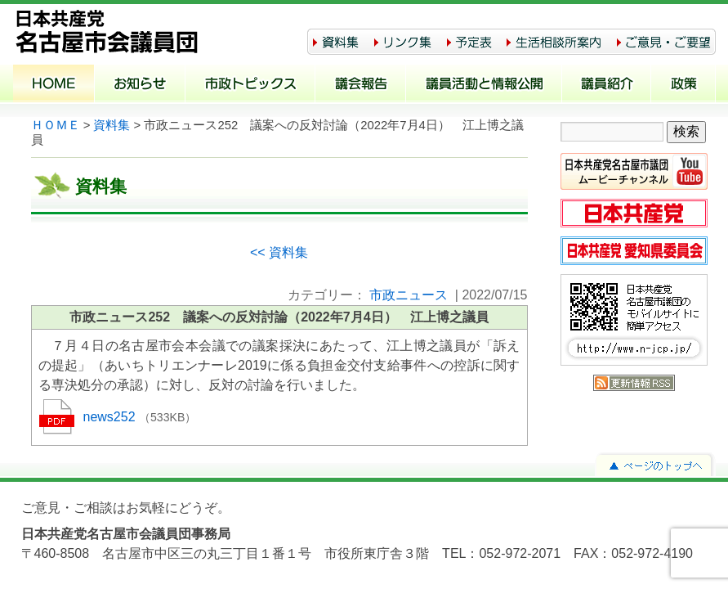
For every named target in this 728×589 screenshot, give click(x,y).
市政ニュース (408, 295)
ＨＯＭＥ (55, 125)
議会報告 (360, 85)
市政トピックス (250, 85)
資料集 (111, 125)
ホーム (54, 85)
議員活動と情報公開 (484, 85)
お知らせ (140, 85)
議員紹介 (606, 85)
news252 (111, 417)
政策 (683, 85)
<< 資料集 (279, 252)
